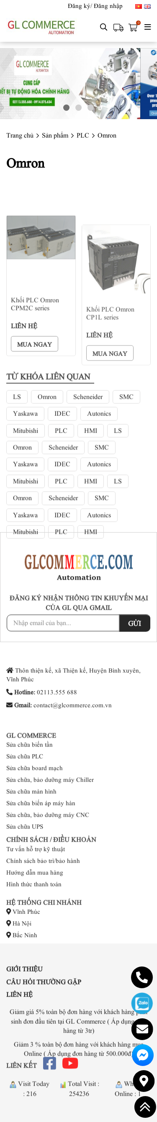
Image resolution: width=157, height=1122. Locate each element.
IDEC (62, 482)
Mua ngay (34, 417)
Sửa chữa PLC (24, 797)
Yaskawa (25, 482)
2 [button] (78, 108)
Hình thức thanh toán (34, 905)
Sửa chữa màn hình (31, 832)
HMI (90, 499)
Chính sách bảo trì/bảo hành (43, 882)
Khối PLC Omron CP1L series (110, 391)
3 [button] (91, 108)
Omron (47, 465)
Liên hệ (19, 1009)
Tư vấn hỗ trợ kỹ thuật (35, 870)
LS (17, 465)
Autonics (99, 482)
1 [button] (66, 108)
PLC (61, 499)
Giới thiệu (24, 983)
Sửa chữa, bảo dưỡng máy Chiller (50, 820)
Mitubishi (25, 499)
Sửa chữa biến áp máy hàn (40, 843)
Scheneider (88, 465)
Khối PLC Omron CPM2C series (35, 377)
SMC (126, 465)
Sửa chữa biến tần (29, 785)
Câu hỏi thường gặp (43, 996)
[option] (78, 83)
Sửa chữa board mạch (34, 808)
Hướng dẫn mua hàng (34, 894)
